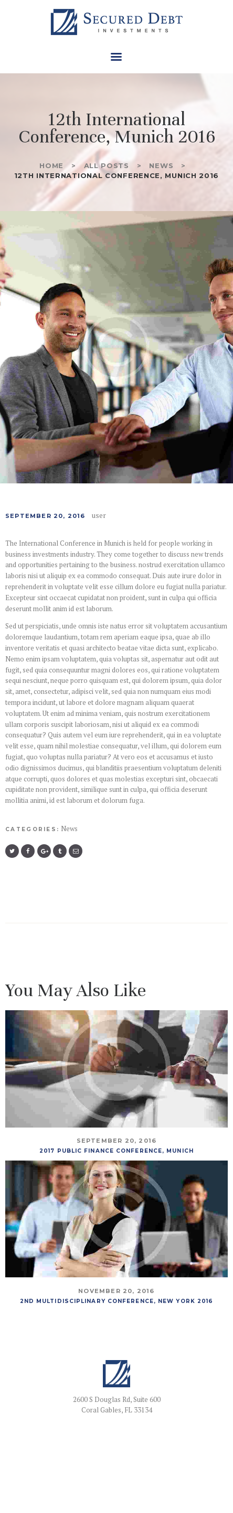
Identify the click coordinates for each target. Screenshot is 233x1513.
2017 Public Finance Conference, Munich (116, 1150)
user (99, 515)
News (161, 165)
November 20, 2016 (116, 1291)
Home (51, 165)
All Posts (106, 165)
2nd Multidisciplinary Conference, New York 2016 (117, 1301)
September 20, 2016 (45, 516)
